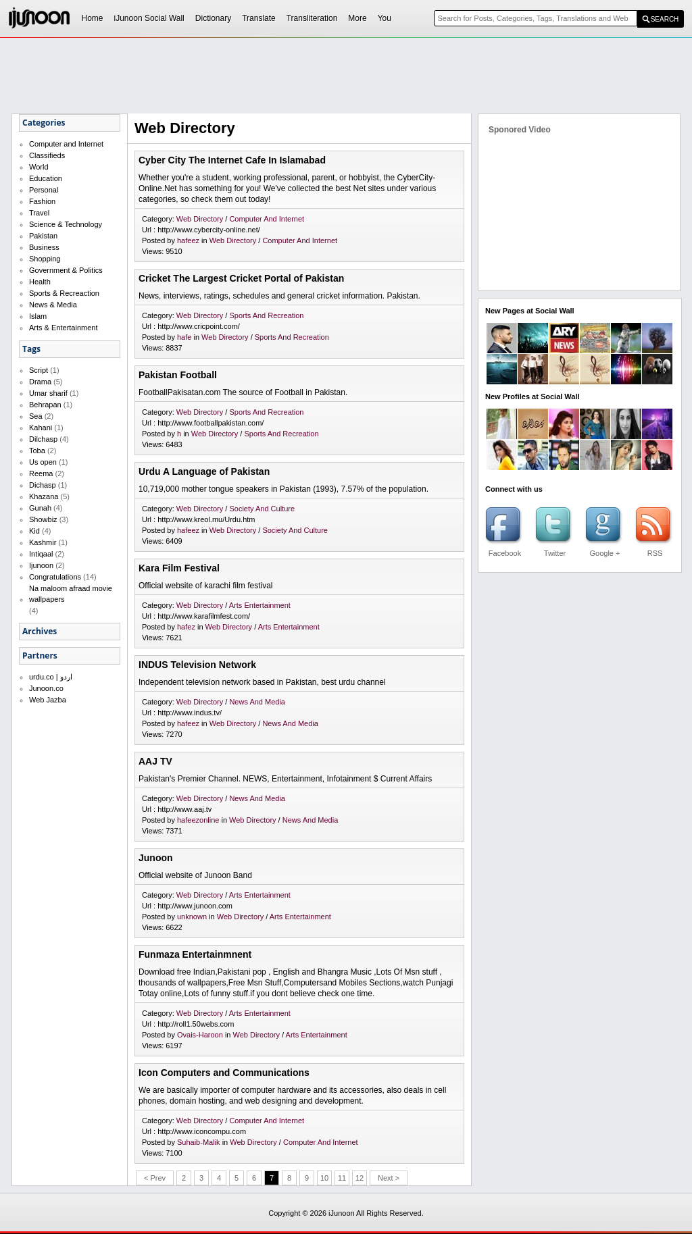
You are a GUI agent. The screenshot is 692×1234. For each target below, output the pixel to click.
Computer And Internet (266, 219)
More (357, 18)
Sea (36, 416)
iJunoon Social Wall (149, 18)
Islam (38, 316)
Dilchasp (43, 439)
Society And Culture (262, 509)
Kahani (40, 427)
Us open (43, 462)
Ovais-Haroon (200, 1035)
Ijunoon (41, 565)
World (39, 167)
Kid (34, 531)
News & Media (53, 305)
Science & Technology (65, 224)
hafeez (188, 240)
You (384, 18)
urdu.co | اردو (50, 677)
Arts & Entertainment (63, 328)
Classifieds (47, 155)
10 (324, 1178)
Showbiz (43, 519)
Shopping (45, 259)
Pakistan (43, 236)
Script (38, 370)
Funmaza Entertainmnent (195, 954)
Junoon (156, 857)
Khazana (43, 496)
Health (40, 282)
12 (359, 1178)
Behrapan (45, 405)
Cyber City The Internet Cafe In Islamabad (232, 160)
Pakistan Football (178, 374)
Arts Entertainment (260, 605)
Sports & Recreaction (64, 293)
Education (45, 178)
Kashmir (42, 542)
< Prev (155, 1178)
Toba (37, 450)
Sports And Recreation (266, 315)
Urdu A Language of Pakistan (204, 471)
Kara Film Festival (179, 568)
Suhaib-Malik (198, 1142)
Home (92, 18)
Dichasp (42, 485)
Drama (40, 382)
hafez (186, 627)
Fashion (42, 201)
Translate (259, 18)
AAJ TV (155, 761)
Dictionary (213, 18)
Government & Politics (66, 270)
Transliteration (312, 18)
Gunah (40, 508)
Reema (41, 473)
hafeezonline (198, 820)
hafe (184, 337)
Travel (39, 213)
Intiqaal (41, 554)
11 (342, 1178)
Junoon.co (46, 688)
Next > (388, 1178)
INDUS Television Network (197, 664)
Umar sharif (48, 393)
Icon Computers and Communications (224, 1072)
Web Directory (201, 219)
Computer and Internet (66, 144)
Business (44, 247)
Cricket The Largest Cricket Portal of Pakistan (241, 278)
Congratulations (55, 577)
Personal (43, 190)
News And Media (257, 702)
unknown (192, 916)
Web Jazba (47, 700)
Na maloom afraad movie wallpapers (70, 593)
